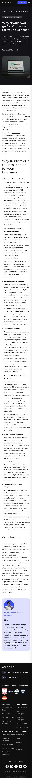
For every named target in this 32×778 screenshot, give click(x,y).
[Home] (7, 2)
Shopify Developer (22, 727)
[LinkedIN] (20, 766)
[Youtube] (25, 766)
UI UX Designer (21, 708)
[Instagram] (11, 766)
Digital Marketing (8, 717)
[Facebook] (7, 766)
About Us (19, 742)
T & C (10, 762)
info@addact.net (22, 672)
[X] (16, 766)
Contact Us (22, 2)
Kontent (15, 133)
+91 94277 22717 (18, 677)
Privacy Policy (18, 762)
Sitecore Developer (8, 735)
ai (19, 133)
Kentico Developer (8, 748)
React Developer (22, 723)
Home (4, 11)
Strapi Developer (8, 744)
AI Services (6, 714)
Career (18, 746)
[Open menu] (29, 3)
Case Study (20, 735)
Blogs (10, 11)
